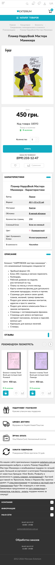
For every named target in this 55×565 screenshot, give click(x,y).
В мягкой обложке (37, 214)
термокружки (6, 486)
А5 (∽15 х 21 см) (36, 202)
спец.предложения (18, 483)
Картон (32, 208)
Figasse (32, 197)
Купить (27, 149)
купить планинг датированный (28, 477)
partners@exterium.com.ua (27, 529)
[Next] (50, 344)
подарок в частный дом (42, 483)
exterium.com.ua (47, 462)
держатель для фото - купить (14, 492)
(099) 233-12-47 (27, 158)
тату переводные (37, 489)
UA (51, 3)
